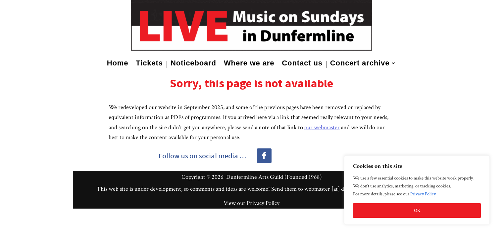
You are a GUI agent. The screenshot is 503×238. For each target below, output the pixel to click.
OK (417, 211)
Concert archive (360, 64)
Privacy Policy (422, 194)
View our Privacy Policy (251, 203)
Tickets (149, 64)
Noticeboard (193, 64)
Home (117, 64)
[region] (417, 190)
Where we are (249, 64)
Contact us (302, 64)
